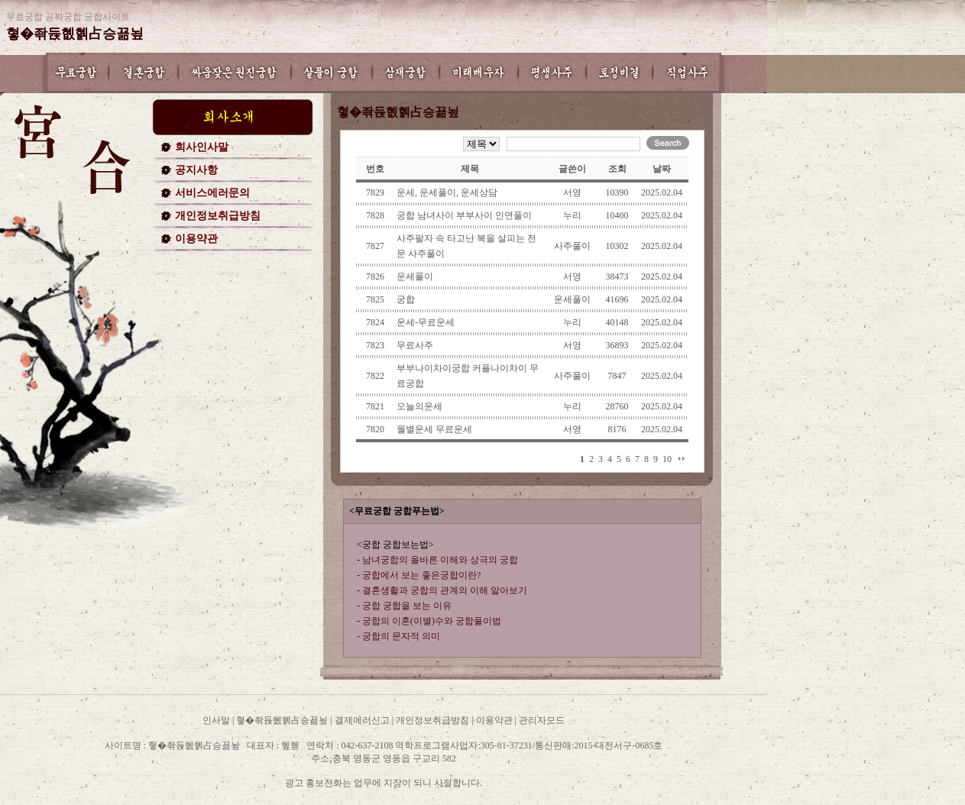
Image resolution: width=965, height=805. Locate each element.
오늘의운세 (419, 406)
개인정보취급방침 (218, 215)
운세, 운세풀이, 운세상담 (447, 192)
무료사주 (415, 345)
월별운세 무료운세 (434, 429)
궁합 (406, 299)
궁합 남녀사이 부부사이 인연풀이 (464, 215)
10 (667, 459)
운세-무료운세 (426, 322)
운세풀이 (415, 276)
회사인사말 (201, 147)
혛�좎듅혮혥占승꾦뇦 (75, 33)
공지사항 (196, 170)
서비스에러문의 (212, 193)
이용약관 (196, 238)
